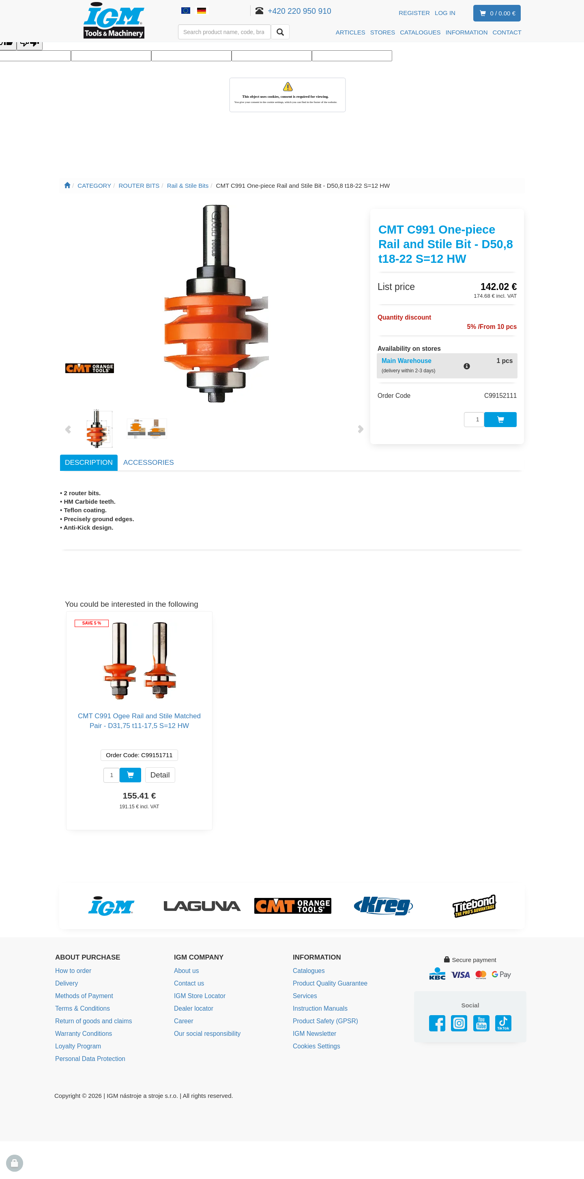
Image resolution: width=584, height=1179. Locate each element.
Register (414, 12)
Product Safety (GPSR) (324, 1019)
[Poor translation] (30, 43)
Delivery (66, 982)
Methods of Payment (83, 995)
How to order (72, 970)
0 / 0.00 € (496, 13)
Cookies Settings (316, 1043)
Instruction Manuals (319, 1007)
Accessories (148, 462)
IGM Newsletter (314, 1031)
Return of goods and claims (92, 1019)
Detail (160, 774)
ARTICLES (350, 32)
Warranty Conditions (82, 1031)
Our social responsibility (206, 1031)
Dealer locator (193, 1007)
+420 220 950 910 (308, 10)
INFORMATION (467, 32)
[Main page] (67, 185)
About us (186, 970)
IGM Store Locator (199, 995)
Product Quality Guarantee (329, 982)
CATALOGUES (420, 32)
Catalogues (308, 970)
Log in (445, 12)
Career (183, 1019)
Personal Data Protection (89, 1055)
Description (89, 462)
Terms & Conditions (81, 1007)
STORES (382, 32)
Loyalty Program (77, 1043)
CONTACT (507, 32)
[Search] (280, 31)
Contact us (188, 982)
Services (304, 995)
